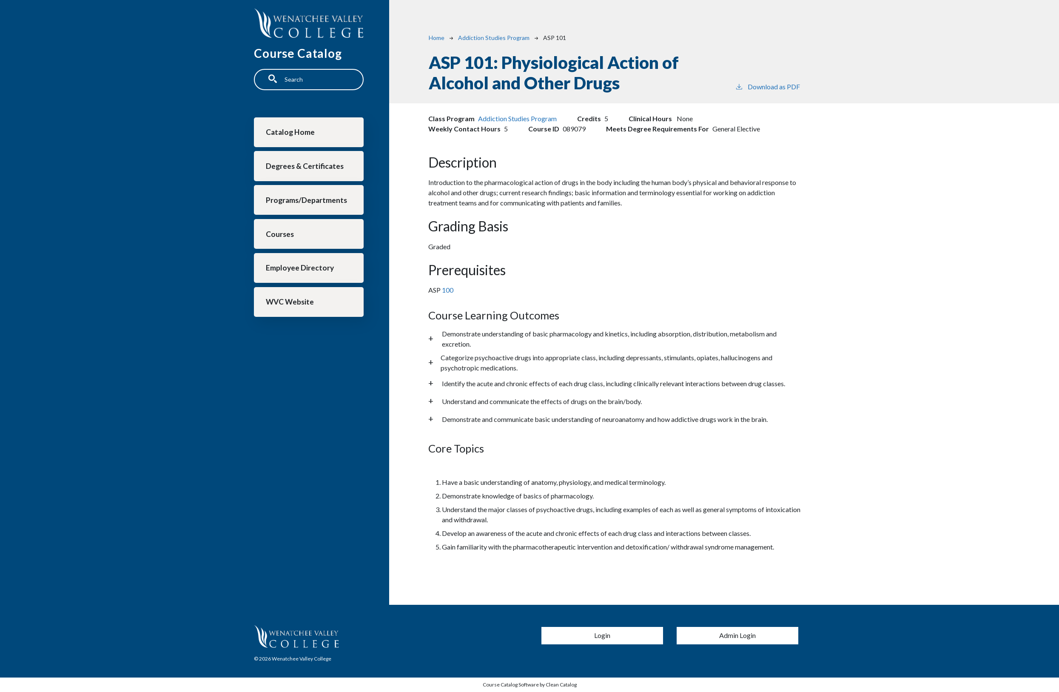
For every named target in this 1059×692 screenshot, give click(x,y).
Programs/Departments (306, 201)
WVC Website (290, 304)
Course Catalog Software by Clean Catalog (530, 684)
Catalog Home (290, 132)
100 (447, 290)
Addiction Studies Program (494, 37)
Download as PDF (767, 86)
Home (436, 37)
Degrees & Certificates (305, 166)
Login (602, 635)
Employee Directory (300, 270)
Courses (280, 235)
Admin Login (737, 635)
